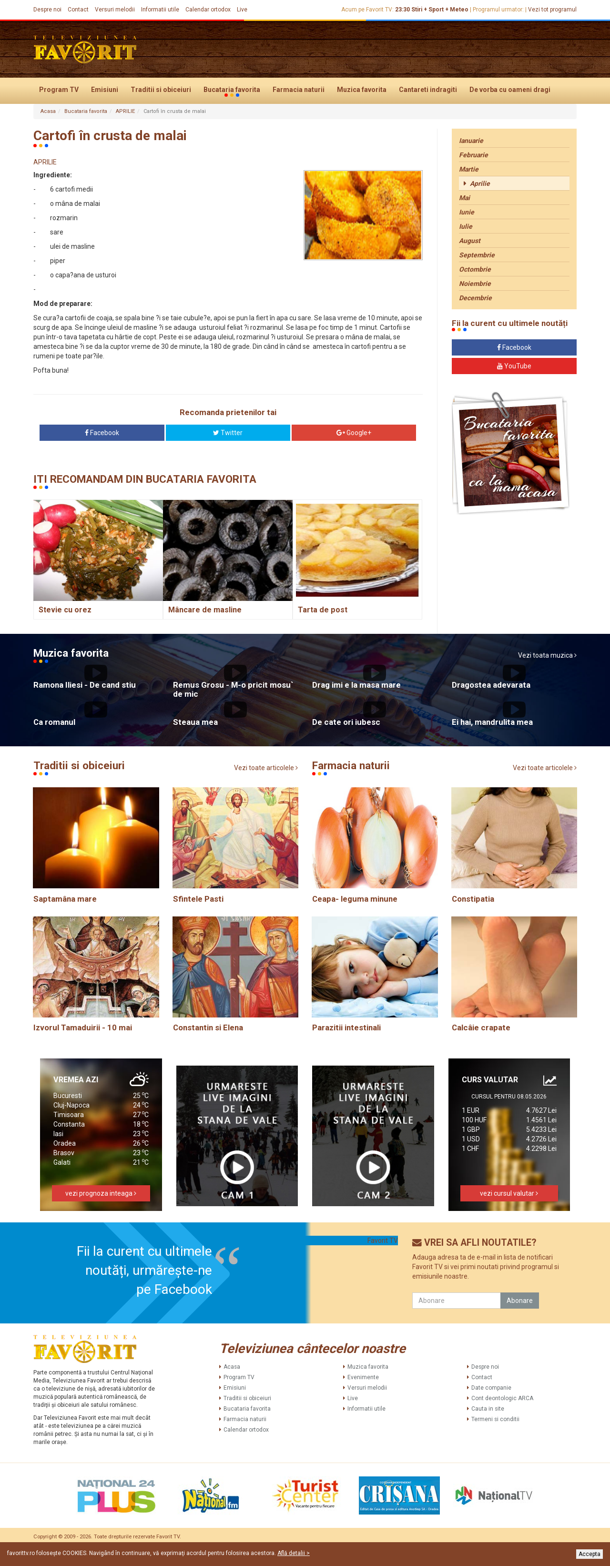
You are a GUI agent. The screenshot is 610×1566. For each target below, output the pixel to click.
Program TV (59, 89)
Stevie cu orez (65, 609)
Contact (78, 9)
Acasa (48, 111)
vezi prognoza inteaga (100, 1193)
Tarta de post (322, 609)
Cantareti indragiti (428, 89)
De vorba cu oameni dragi (509, 89)
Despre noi (47, 9)
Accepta (589, 1554)
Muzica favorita (361, 89)
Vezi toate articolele (266, 768)
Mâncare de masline (205, 609)
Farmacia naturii (299, 89)
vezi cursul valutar (509, 1193)
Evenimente (363, 1377)
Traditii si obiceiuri (161, 89)
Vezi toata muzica (547, 655)
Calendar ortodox (208, 9)
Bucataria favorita (231, 90)
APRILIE (125, 111)
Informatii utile (160, 9)
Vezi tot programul (552, 9)
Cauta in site (487, 1408)
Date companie (491, 1387)
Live (242, 9)
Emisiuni (104, 89)
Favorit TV (382, 1240)
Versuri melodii (115, 9)
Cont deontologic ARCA (502, 1398)
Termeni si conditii (495, 1419)
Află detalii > (293, 1553)
